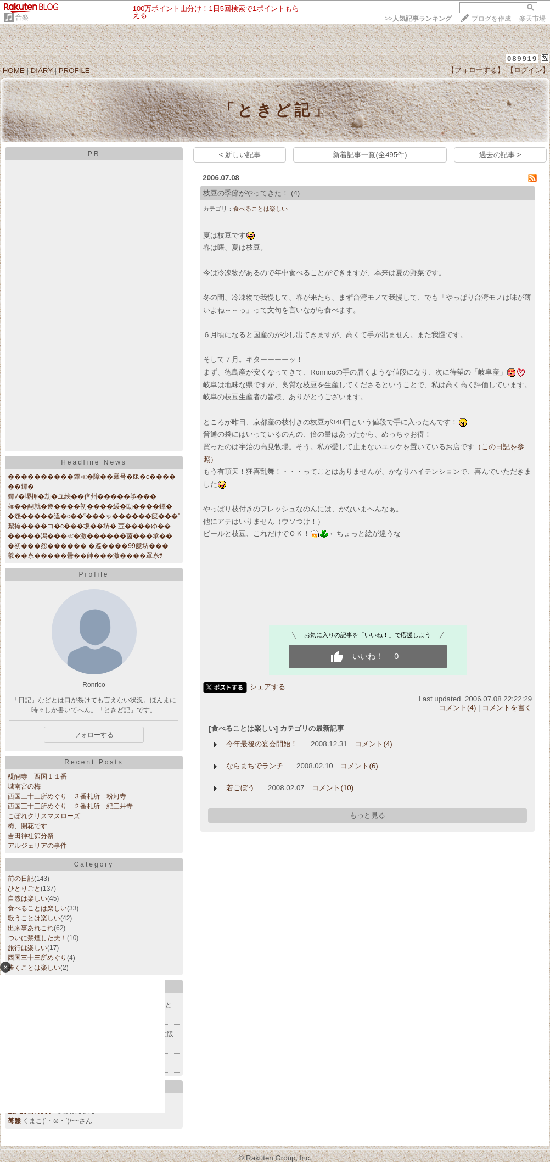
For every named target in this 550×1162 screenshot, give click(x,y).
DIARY (42, 70)
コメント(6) (359, 766)
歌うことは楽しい (34, 918)
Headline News (94, 462)
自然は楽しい (27, 898)
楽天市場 (532, 19)
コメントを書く (507, 707)
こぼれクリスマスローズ (44, 816)
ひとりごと (24, 888)
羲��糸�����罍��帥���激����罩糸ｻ (85, 556)
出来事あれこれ (31, 928)
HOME (14, 70)
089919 (522, 58)
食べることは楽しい (37, 908)
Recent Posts (93, 762)
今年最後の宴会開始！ (262, 744)
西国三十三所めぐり (37, 958)
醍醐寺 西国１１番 (37, 776)
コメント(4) (457, 707)
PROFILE (74, 70)
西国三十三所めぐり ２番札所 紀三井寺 (70, 806)
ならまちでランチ (254, 766)
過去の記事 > (500, 154)
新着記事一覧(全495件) (370, 154)
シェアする (267, 687)
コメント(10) (332, 788)
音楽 (22, 17)
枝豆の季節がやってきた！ (246, 193)
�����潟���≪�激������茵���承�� (90, 536)
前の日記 (21, 878)
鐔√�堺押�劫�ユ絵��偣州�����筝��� (82, 496)
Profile (93, 574)
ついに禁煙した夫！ (37, 938)
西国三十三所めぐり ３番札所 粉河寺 (67, 796)
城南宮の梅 (24, 786)
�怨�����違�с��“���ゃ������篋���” (94, 516)
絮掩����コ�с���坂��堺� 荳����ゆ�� (89, 526)
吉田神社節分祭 (31, 836)
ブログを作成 (491, 19)
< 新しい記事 (240, 154)
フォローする (94, 735)
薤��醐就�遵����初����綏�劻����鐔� (90, 506)
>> (418, 19)
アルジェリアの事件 (37, 846)
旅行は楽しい (27, 948)
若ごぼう (240, 788)
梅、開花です (27, 826)
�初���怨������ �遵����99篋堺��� (88, 546)
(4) (295, 193)
